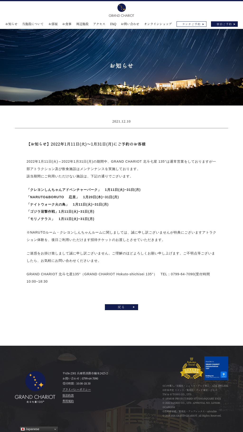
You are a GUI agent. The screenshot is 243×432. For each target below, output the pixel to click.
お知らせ (11, 24)
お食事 (66, 24)
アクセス (99, 24)
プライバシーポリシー (76, 389)
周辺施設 (82, 24)
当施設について (33, 24)
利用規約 (68, 401)
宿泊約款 (68, 395)
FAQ (113, 24)
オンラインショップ (158, 24)
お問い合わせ (130, 24)
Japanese (30, 429)
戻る (121, 307)
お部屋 (53, 24)
